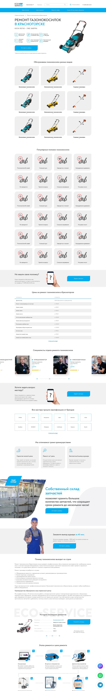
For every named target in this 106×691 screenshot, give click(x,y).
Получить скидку (78, 496)
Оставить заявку (26, 48)
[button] (53, 215)
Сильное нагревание (63, 137)
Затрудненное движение (83, 118)
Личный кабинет (76, 4)
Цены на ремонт (40, 10)
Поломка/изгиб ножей (23, 118)
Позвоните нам (76, 655)
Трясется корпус (43, 137)
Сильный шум (43, 118)
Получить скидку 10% (64, 608)
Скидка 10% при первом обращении (75, 10)
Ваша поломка (25, 10)
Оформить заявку (55, 10)
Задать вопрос (78, 153)
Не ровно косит (82, 137)
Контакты (39, 4)
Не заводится (23, 137)
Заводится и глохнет (63, 118)
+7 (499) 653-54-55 (86, 4)
